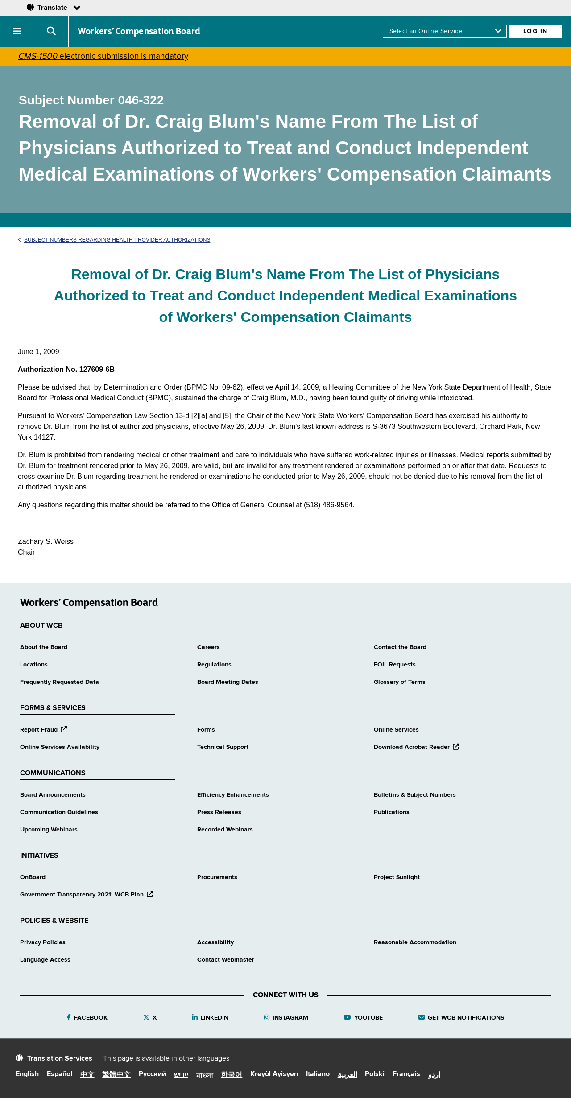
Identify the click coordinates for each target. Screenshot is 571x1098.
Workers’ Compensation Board (139, 31)
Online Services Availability (59, 747)
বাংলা (204, 1076)
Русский (152, 1074)
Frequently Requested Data (59, 682)
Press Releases (219, 812)
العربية (347, 1075)
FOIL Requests (395, 665)
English (27, 1074)
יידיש (181, 1075)
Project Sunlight (397, 877)
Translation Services (59, 1058)
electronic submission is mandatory (103, 56)
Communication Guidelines (59, 812)
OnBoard (33, 877)
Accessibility (215, 942)
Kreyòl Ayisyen (274, 1074)
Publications (392, 812)
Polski (375, 1074)
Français (406, 1074)
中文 (87, 1075)
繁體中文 (116, 1075)
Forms (206, 730)
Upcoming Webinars (49, 830)
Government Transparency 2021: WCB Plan (86, 895)
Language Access (45, 960)
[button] (17, 31)
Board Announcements (53, 795)
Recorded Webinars (225, 830)
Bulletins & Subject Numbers (415, 795)
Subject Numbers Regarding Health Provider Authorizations (114, 240)
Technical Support (222, 747)
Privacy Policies (43, 942)
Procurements (217, 877)
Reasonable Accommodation (415, 942)
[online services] (445, 31)
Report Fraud (43, 730)
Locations (34, 665)
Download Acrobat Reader (416, 747)
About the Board (43, 647)
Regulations (214, 665)
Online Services (396, 730)
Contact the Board (400, 647)
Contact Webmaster (225, 960)
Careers (208, 647)
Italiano (318, 1074)
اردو (434, 1075)
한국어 (231, 1075)
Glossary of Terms (400, 682)
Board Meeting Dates (227, 682)
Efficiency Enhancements (233, 795)
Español (59, 1074)
